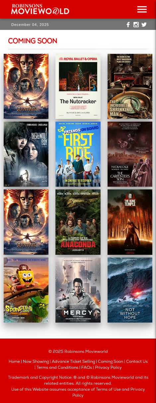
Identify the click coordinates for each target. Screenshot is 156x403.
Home (14, 361)
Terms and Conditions (57, 367)
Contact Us (137, 361)
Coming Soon (110, 361)
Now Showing (36, 361)
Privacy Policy (108, 367)
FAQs (86, 367)
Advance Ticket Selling (73, 361)
